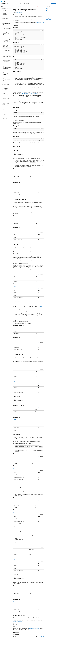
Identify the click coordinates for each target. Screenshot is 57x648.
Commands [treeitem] (4, 13)
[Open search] (53, 1)
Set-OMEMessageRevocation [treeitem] (6, 73)
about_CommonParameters (17, 621)
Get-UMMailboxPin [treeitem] (5, 88)
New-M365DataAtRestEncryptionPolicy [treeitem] (7, 52)
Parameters (48, 11)
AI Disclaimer (3, 645)
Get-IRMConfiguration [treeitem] (6, 33)
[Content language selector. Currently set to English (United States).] (5, 643)
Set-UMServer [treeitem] (4, 114)
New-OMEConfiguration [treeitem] (6, 55)
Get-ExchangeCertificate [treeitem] (6, 32)
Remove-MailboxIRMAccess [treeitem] (7, 57)
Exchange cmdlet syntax (40, 22)
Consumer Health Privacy (25, 645)
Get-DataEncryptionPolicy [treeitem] (6, 30)
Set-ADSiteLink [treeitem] (4, 113)
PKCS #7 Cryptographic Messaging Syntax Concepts (35, 80)
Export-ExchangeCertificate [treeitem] (7, 29)
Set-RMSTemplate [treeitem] (5, 74)
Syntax (47, 8)
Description (47, 9)
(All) (14, 184)
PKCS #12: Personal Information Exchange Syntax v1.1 (23, 85)
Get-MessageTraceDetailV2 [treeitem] (6, 85)
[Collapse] (10, 6)
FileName (15, 419)
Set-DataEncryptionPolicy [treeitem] (6, 60)
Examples (48, 10)
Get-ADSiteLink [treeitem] (4, 83)
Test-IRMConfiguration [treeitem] (6, 77)
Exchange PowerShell (19, 12)
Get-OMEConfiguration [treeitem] (6, 42)
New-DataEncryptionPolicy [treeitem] (6, 49)
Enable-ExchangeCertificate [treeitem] (7, 28)
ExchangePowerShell (18, 6)
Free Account (53, 3)
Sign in (55, 1)
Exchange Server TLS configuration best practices (34, 99)
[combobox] (6, 8)
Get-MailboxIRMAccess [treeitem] (6, 41)
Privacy (19, 645)
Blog (12, 645)
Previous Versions (8, 645)
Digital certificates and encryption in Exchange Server (30, 93)
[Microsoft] (1, 1)
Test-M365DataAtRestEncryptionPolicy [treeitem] (7, 79)
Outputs (47, 14)
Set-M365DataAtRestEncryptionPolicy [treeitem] (7, 63)
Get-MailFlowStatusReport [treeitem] (6, 84)
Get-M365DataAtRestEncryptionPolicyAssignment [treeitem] (7, 39)
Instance (15, 339)
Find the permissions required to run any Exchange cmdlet (33, 104)
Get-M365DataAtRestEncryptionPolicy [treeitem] (7, 35)
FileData (15, 286)
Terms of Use (32, 645)
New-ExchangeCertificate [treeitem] (6, 50)
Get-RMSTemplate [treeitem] (5, 45)
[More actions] (43, 6)
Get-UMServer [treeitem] (4, 89)
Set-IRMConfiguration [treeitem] (6, 61)
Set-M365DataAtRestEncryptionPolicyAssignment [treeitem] (7, 67)
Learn (14, 6)
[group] (28, 114)
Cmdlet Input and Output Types (34, 628)
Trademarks (36, 645)
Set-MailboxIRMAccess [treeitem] (6, 69)
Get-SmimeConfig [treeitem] (5, 46)
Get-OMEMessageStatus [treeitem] (6, 44)
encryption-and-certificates (26, 6)
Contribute (15, 645)
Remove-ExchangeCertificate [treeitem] (7, 56)
